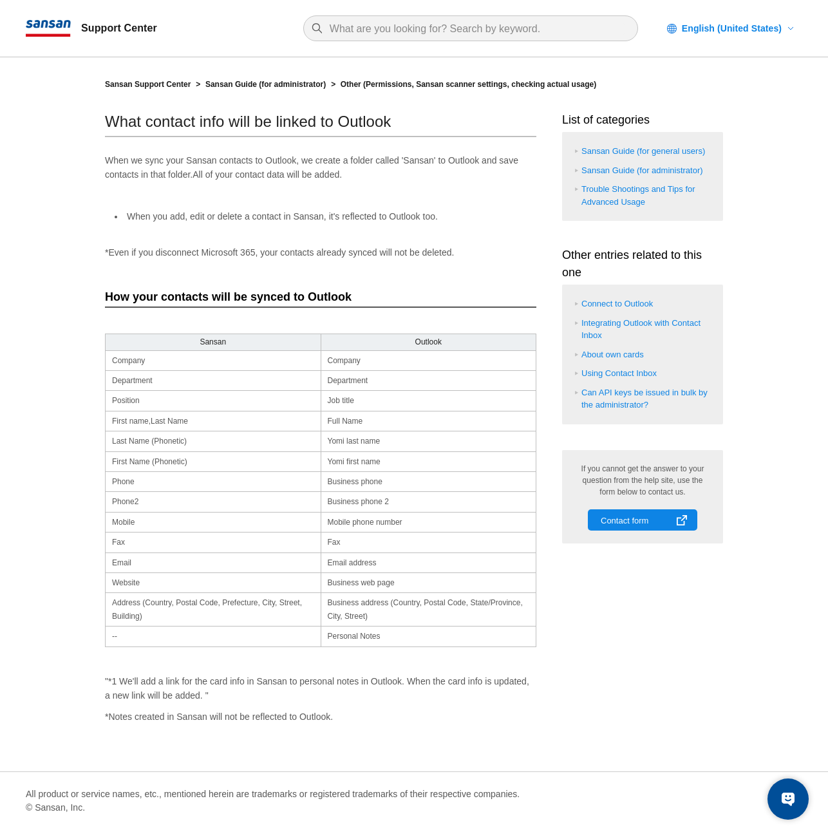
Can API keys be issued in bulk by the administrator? (644, 399)
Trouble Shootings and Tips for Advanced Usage (638, 195)
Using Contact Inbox (619, 373)
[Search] (477, 29)
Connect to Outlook (617, 303)
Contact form (624, 520)
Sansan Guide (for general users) (643, 151)
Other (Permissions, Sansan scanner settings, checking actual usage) (468, 84)
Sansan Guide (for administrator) (265, 84)
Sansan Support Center (148, 84)
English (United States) (732, 28)
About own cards (612, 354)
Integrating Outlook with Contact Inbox (641, 329)
